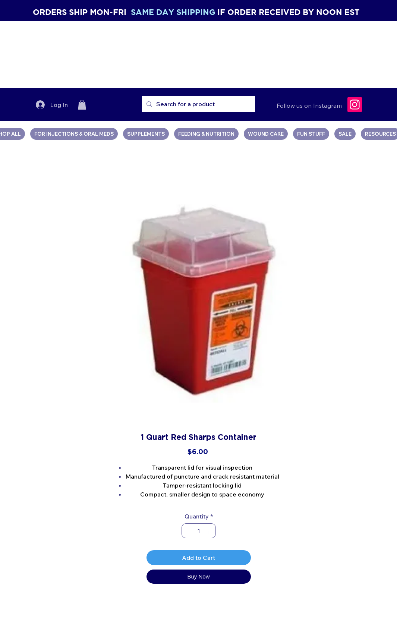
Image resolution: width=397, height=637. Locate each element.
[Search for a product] (197, 104)
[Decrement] (188, 531)
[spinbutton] (198, 531)
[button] (82, 105)
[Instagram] (354, 104)
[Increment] (209, 531)
